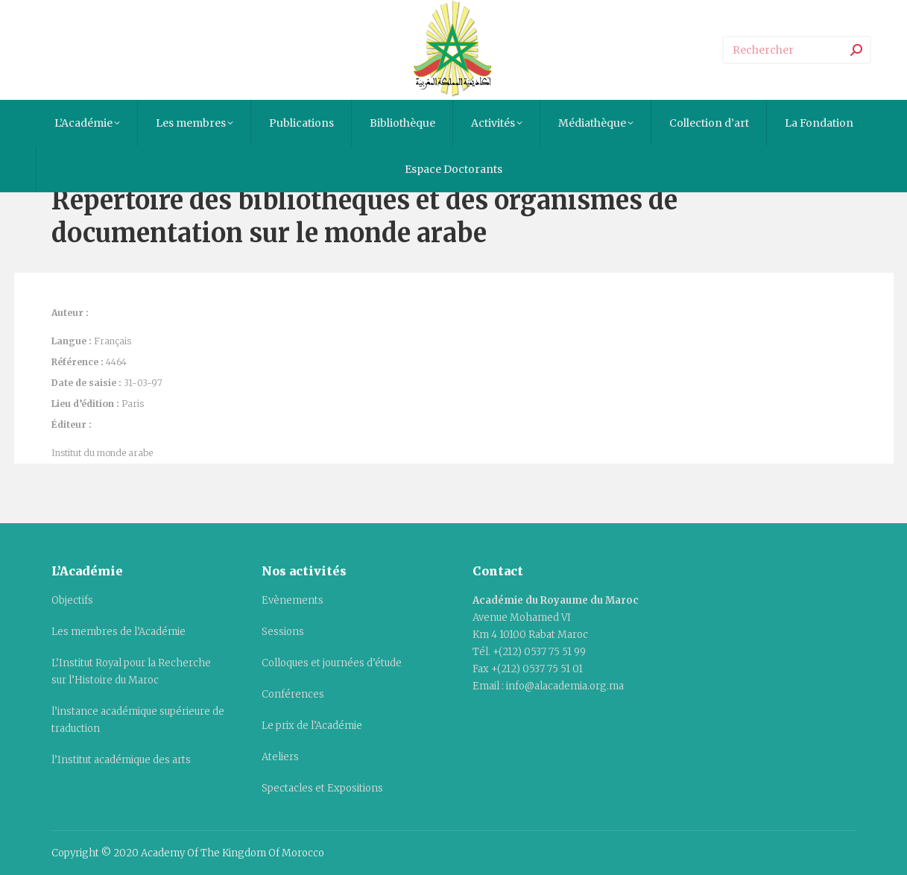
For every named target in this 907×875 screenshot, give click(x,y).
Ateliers (280, 757)
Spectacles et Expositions (322, 788)
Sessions (283, 631)
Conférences (293, 694)
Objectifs (72, 600)
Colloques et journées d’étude (332, 663)
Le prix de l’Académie (312, 725)
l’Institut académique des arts (121, 760)
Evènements (292, 600)
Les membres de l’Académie (118, 631)
